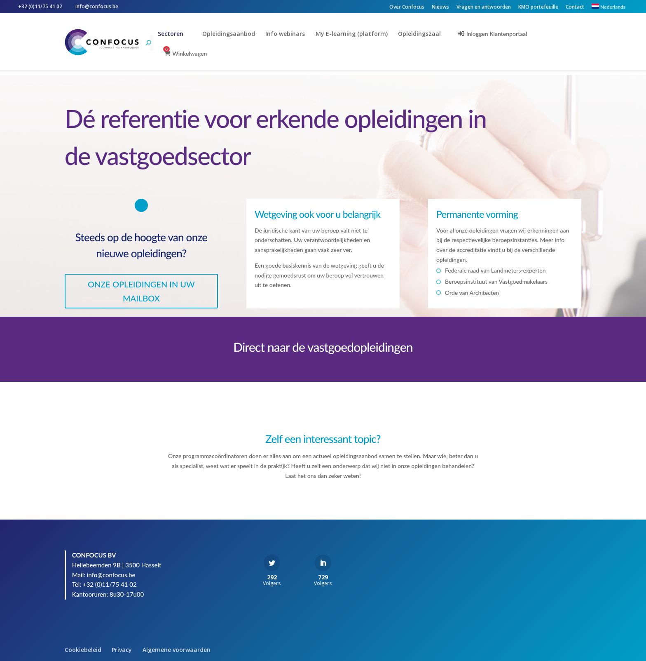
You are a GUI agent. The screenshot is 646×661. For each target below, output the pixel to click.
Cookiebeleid (83, 650)
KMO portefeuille (538, 7)
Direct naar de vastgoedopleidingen (322, 347)
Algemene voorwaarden (177, 650)
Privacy (122, 650)
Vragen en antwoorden (483, 7)
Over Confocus (406, 7)
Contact (575, 7)
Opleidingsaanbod (229, 34)
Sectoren (171, 34)
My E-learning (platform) (352, 34)
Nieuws (440, 7)
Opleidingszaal (420, 34)
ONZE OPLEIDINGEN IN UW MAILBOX (141, 291)
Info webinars (286, 34)
